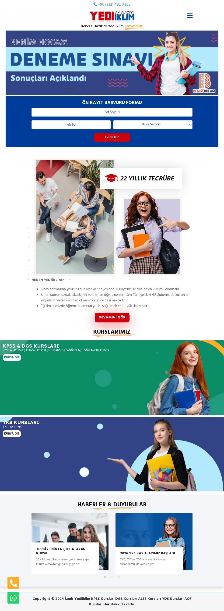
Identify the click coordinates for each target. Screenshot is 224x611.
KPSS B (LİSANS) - (25, 350)
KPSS (10, 346)
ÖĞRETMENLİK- (93, 350)
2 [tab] (112, 577)
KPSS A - (8, 350)
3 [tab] (119, 577)
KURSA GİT (12, 357)
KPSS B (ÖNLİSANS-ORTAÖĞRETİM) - (60, 350)
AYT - (14, 427)
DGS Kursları (40, 346)
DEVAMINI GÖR (112, 317)
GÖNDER (112, 137)
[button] (22, 63)
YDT (20, 427)
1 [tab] (105, 577)
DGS (106, 350)
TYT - (6, 427)
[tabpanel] (70, 541)
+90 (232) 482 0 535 (112, 5)
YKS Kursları (21, 422)
